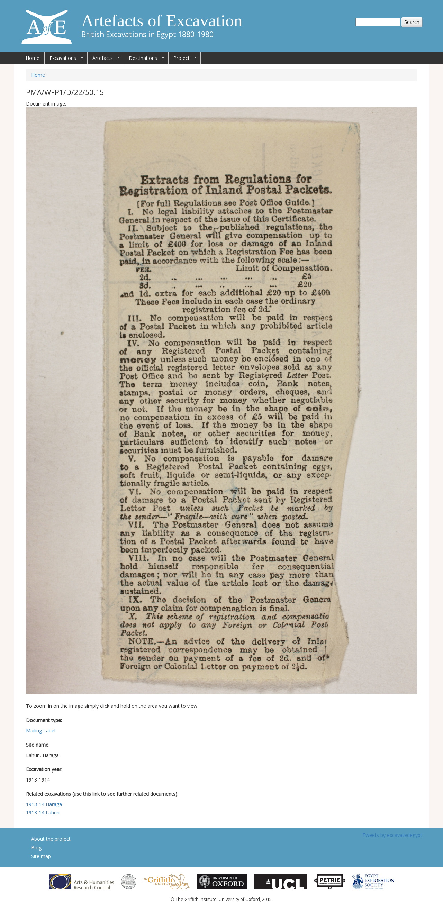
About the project (51, 839)
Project (183, 58)
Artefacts (104, 58)
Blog (36, 847)
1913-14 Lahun (43, 812)
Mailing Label (40, 730)
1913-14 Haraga (44, 804)
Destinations (144, 58)
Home (32, 58)
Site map (41, 856)
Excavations (64, 58)
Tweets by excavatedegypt (392, 835)
